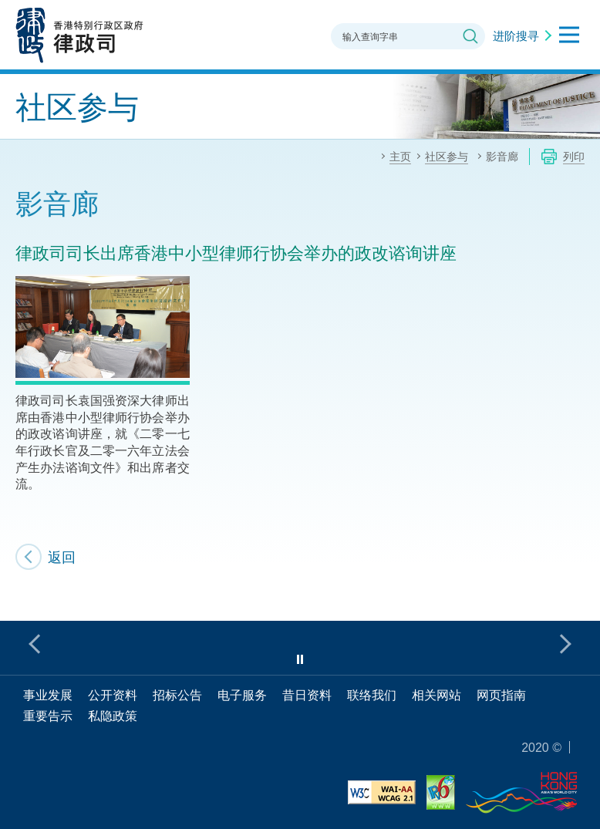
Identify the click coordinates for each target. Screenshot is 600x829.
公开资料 (112, 694)
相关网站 (436, 694)
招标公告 (177, 694)
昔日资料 (307, 694)
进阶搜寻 (516, 35)
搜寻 (470, 36)
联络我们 (371, 694)
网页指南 (501, 694)
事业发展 (47, 694)
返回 (62, 557)
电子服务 (242, 694)
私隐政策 (112, 715)
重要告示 (47, 715)
